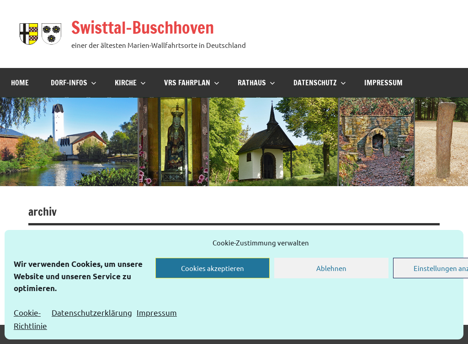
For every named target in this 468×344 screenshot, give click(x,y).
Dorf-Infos (73, 83)
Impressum (157, 312)
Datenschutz (319, 83)
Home (20, 83)
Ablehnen (331, 268)
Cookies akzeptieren (212, 268)
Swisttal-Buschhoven (142, 27)
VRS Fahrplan (191, 83)
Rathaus (256, 83)
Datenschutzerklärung (92, 312)
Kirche (130, 83)
